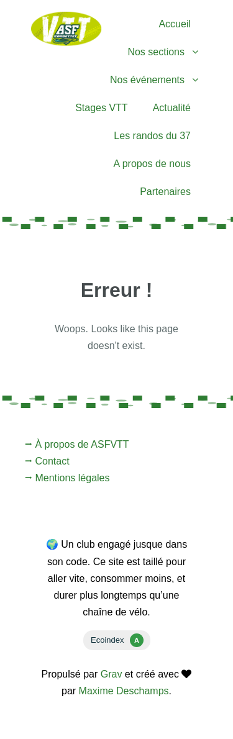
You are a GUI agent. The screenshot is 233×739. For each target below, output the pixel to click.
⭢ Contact (47, 461)
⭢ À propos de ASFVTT (77, 444)
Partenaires (165, 191)
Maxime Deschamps (124, 691)
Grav (111, 674)
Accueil (174, 24)
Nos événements (147, 80)
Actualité (172, 107)
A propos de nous (152, 163)
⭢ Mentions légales (67, 478)
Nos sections (156, 52)
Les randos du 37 (152, 135)
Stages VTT (101, 107)
